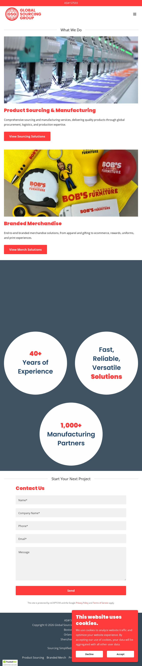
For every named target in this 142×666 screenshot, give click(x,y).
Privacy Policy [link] (82, 602)
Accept (120, 654)
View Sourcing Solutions (27, 136)
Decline (89, 654)
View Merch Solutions (25, 250)
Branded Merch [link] (56, 657)
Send (71, 591)
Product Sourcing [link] (33, 657)
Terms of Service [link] (100, 602)
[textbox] (71, 499)
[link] (23, 14)
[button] (134, 14)
